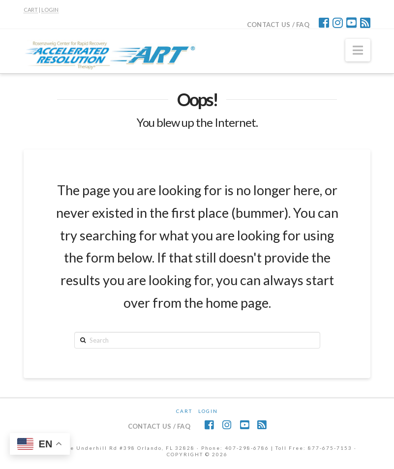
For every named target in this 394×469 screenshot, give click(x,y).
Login (208, 411)
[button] (357, 50)
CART (31, 9)
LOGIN (50, 9)
